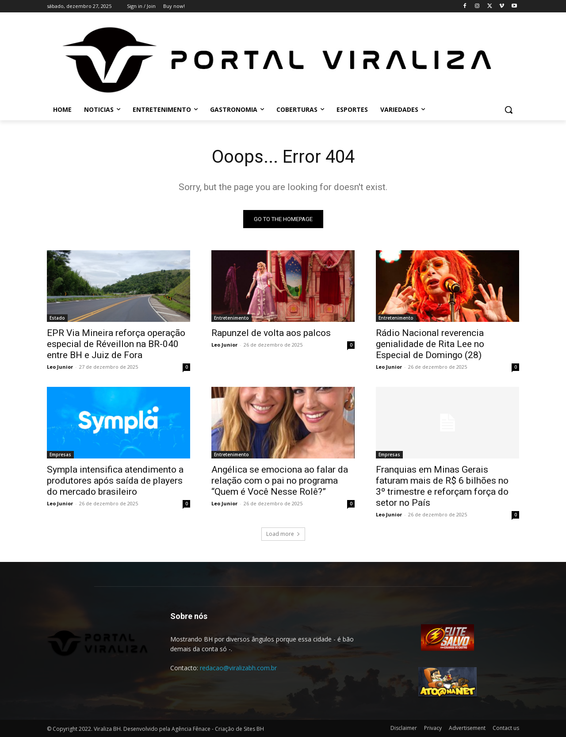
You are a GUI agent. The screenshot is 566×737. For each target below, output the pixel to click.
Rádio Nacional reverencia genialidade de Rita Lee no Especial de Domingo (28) (430, 344)
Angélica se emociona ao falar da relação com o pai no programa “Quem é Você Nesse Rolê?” (279, 480)
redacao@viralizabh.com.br (238, 668)
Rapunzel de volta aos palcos (271, 333)
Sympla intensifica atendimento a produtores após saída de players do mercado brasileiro (115, 480)
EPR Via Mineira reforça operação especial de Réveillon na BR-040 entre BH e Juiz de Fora (116, 344)
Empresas (60, 454)
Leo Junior (60, 366)
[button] (508, 109)
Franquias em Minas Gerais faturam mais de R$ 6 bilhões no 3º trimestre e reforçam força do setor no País (442, 486)
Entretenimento (231, 318)
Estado (57, 318)
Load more (283, 534)
